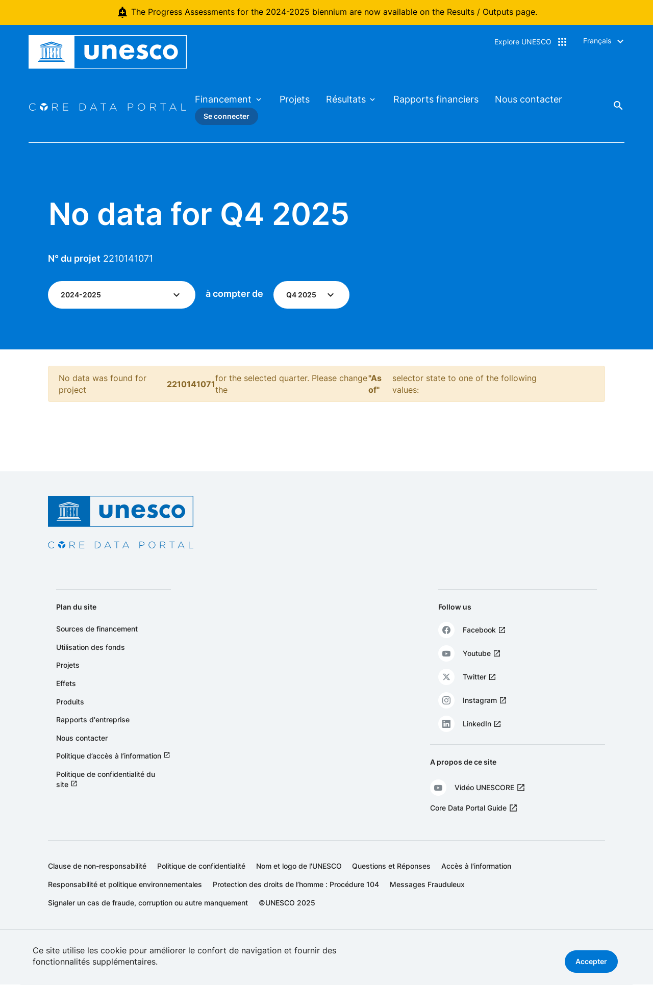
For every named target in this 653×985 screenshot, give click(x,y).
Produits (70, 701)
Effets (66, 683)
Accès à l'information (476, 866)
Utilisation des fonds (90, 647)
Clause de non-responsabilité (97, 866)
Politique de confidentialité (201, 866)
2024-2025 (81, 294)
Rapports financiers (436, 99)
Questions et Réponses (391, 866)
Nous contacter (528, 99)
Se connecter (226, 116)
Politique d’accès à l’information (108, 755)
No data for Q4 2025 (198, 213)
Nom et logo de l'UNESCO (299, 866)
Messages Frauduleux (427, 884)
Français (597, 40)
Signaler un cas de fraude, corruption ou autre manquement (148, 902)
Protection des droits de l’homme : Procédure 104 (296, 884)
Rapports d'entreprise (93, 719)
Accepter (591, 961)
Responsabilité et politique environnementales (125, 884)
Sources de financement (97, 628)
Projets (295, 99)
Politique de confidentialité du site (105, 779)
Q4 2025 (301, 294)
